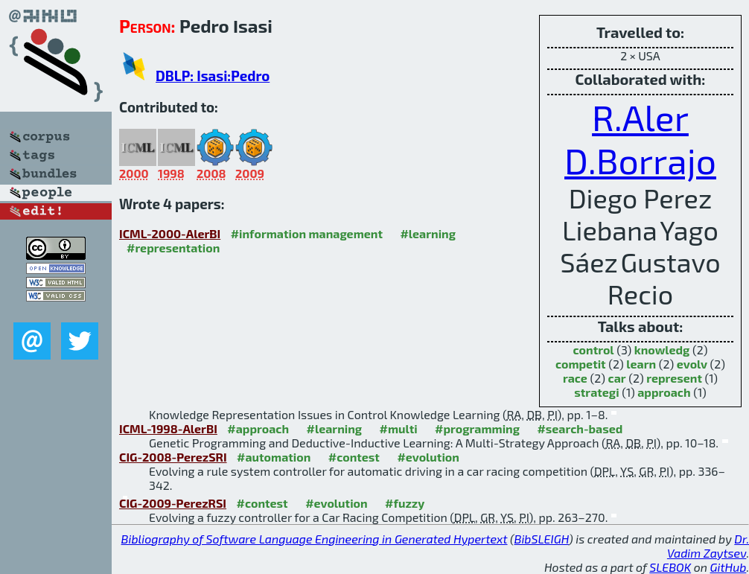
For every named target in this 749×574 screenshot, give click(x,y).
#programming (477, 428)
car (617, 378)
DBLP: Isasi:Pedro (213, 75)
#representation (173, 247)
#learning (428, 233)
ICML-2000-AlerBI (169, 233)
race (575, 378)
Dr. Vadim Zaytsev (708, 546)
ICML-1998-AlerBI (168, 428)
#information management (307, 233)
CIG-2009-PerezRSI (172, 503)
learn (641, 364)
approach (663, 392)
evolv (692, 364)
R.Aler (640, 116)
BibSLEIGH (541, 539)
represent (674, 378)
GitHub (728, 567)
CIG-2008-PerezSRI (173, 457)
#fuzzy (404, 503)
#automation (273, 457)
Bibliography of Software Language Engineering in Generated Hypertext (314, 539)
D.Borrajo (640, 160)
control (593, 349)
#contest (354, 457)
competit (580, 364)
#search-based (579, 428)
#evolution (428, 457)
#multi (399, 428)
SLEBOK (670, 567)
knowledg (662, 349)
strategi (596, 392)
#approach (258, 428)
